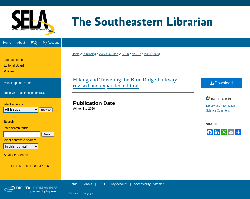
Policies (9, 71)
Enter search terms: (16, 128)
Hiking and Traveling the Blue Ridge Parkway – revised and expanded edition (127, 82)
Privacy (73, 193)
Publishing (89, 54)
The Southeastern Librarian (155, 22)
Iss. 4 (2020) (152, 54)
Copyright (88, 193)
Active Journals (109, 54)
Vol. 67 (136, 54)
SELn (125, 54)
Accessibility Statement (149, 184)
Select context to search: (19, 140)
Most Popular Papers (18, 83)
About (88, 184)
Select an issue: (13, 104)
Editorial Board (14, 65)
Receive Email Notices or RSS (24, 93)
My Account (119, 184)
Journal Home (13, 60)
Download (221, 83)
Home (75, 54)
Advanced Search (16, 155)
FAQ (102, 184)
